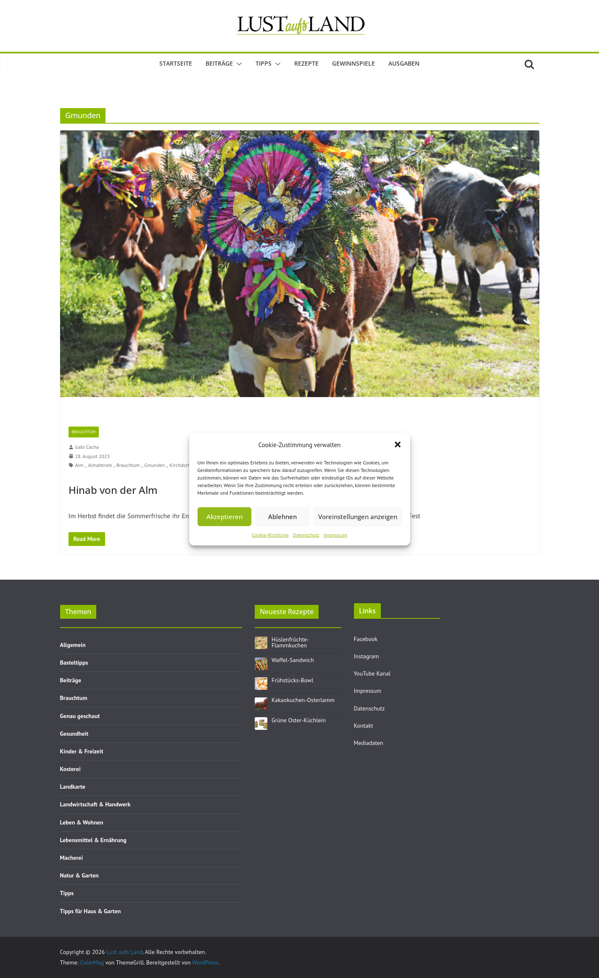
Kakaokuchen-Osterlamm (303, 700)
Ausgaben (404, 63)
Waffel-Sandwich (293, 660)
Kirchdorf (179, 465)
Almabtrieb (100, 465)
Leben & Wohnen (81, 822)
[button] (397, 444)
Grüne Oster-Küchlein (299, 720)
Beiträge (219, 63)
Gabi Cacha (87, 447)
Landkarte (72, 786)
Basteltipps (74, 662)
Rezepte (306, 63)
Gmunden (154, 465)
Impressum (335, 534)
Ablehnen (282, 516)
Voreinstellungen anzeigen (357, 516)
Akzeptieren (224, 516)
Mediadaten (368, 743)
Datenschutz (306, 534)
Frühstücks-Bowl (292, 680)
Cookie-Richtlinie (270, 534)
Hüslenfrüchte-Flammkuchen (290, 642)
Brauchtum (83, 432)
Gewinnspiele (353, 63)
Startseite (175, 63)
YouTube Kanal (372, 673)
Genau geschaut (80, 716)
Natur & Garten (79, 875)
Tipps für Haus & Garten (90, 911)
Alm (79, 465)
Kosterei (70, 769)
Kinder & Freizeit (81, 751)
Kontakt (363, 725)
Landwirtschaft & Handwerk (95, 804)
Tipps (264, 63)
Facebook (366, 639)
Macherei (71, 857)
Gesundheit (74, 733)
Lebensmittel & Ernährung (93, 840)
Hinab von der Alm (113, 490)
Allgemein (73, 645)
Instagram (366, 656)
